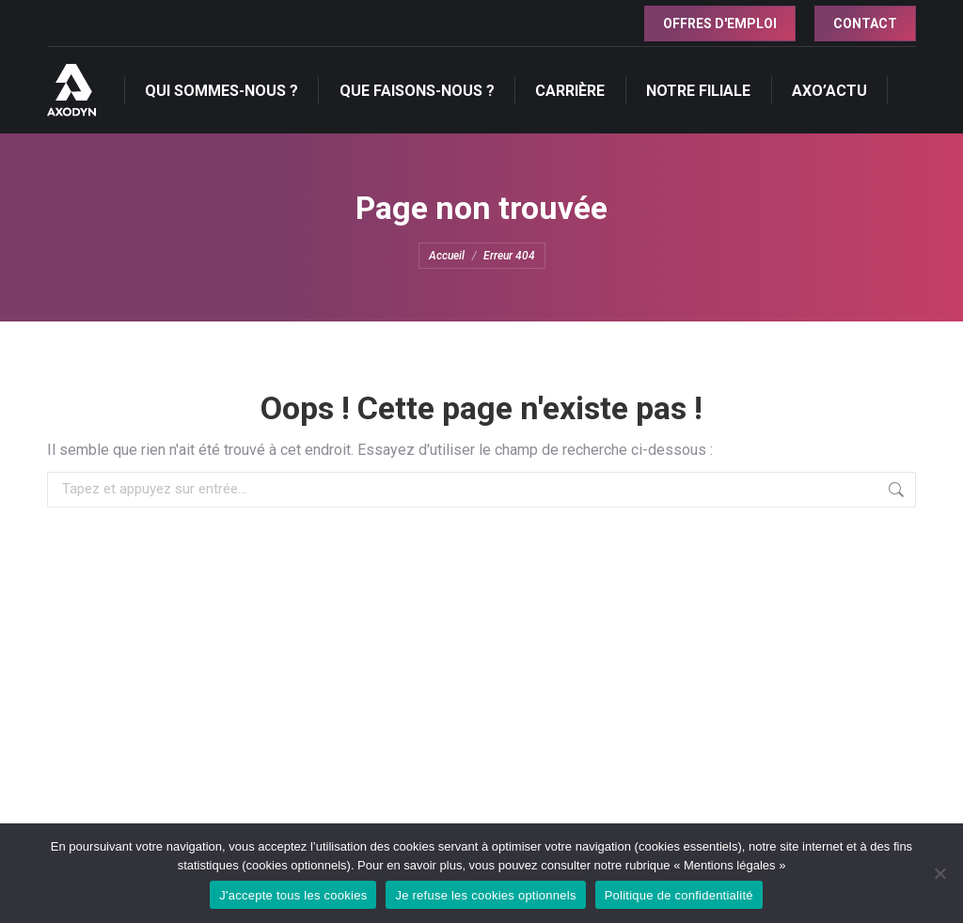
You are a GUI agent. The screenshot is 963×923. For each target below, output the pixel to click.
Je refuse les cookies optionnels (485, 895)
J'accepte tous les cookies (293, 895)
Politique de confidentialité (679, 895)
